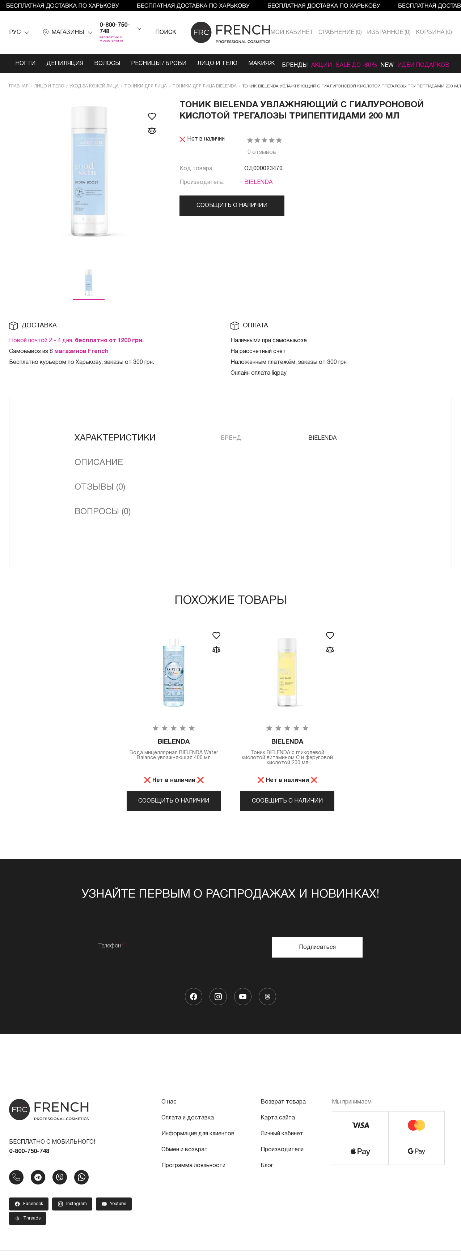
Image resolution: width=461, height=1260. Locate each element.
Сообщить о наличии (231, 211)
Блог (267, 1179)
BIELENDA (258, 188)
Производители (282, 1163)
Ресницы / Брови (143, 67)
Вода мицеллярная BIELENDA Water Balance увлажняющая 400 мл (174, 759)
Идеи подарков (422, 67)
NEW (387, 63)
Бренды (280, 63)
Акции (314, 63)
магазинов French (81, 357)
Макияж (243, 63)
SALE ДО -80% (347, 67)
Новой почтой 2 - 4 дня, (76, 346)
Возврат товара (283, 1115)
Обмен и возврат (184, 1163)
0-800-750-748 (115, 28)
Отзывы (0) (100, 493)
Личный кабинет (282, 1147)
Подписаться (317, 960)
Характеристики (115, 444)
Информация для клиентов (197, 1147)
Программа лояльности (193, 1179)
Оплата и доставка (187, 1131)
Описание (99, 469)
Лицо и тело (196, 67)
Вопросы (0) (103, 518)
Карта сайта (278, 1131)
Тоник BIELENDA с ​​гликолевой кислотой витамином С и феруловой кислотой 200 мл (287, 759)
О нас (169, 1115)
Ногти (22, 63)
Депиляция (61, 63)
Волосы (103, 63)
